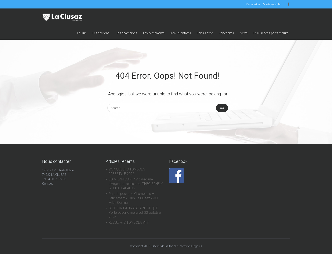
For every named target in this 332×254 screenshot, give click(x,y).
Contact (47, 183)
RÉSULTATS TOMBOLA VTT (129, 223)
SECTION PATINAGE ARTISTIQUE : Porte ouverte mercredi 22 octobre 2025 (135, 212)
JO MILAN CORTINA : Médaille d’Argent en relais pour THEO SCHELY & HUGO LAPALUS (136, 183)
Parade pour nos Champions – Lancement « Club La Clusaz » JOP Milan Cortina (134, 198)
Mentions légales (191, 246)
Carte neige (253, 4)
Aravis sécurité (271, 4)
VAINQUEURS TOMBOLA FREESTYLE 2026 (127, 171)
